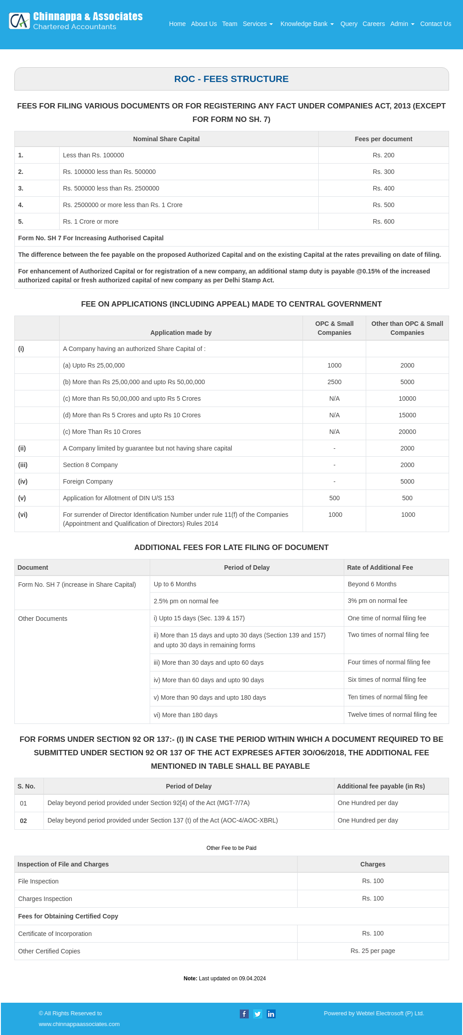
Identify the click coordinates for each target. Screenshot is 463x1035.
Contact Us (435, 23)
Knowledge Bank (307, 23)
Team (229, 23)
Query (349, 23)
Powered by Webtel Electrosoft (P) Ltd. (128, 1013)
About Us (204, 23)
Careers (374, 23)
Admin (402, 23)
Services (258, 23)
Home (177, 23)
